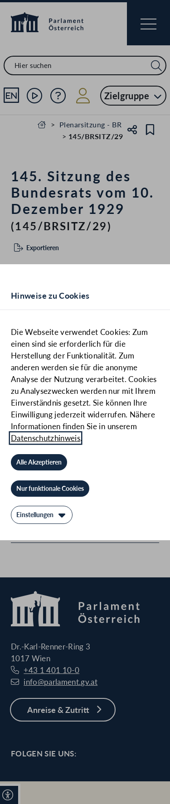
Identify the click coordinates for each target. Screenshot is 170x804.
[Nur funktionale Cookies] (50, 488)
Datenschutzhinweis (45, 438)
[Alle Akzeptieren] (39, 462)
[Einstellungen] (42, 515)
